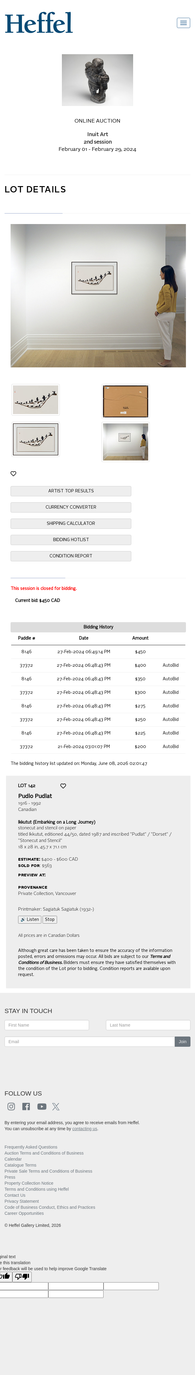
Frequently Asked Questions (31, 1147)
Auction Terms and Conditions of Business (44, 1153)
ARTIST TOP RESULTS (71, 491)
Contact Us (15, 1195)
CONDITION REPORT (71, 556)
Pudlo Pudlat (35, 796)
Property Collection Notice (29, 1183)
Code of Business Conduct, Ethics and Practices (50, 1207)
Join (183, 1041)
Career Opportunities (24, 1213)
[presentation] (50, 1065)
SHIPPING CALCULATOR (71, 524)
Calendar (13, 1159)
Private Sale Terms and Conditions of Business (48, 1171)
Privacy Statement (22, 1201)
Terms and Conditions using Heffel (37, 1189)
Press (10, 1177)
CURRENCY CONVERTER (71, 507)
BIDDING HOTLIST (71, 540)
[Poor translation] (22, 1277)
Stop (50, 920)
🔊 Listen (30, 920)
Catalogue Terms (21, 1165)
